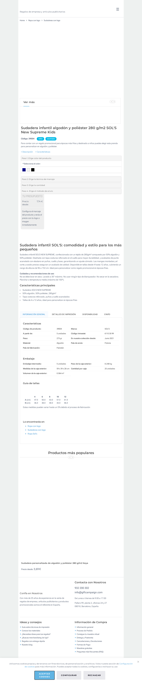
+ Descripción (27, 161)
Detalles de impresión (64, 324)
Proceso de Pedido (85, 657)
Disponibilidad (90, 324)
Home (22, 20)
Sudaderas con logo (52, 20)
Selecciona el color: (31, 173)
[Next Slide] (114, 101)
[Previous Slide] (111, 101)
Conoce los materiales (31, 657)
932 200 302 (82, 612)
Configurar (69, 675)
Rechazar (94, 675)
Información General (34, 324)
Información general (85, 654)
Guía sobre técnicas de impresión (35, 654)
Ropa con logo (34, 20)
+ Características (42, 161)
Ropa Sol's (32, 458)
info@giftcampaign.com (88, 616)
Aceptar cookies (44, 675)
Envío (107, 324)
